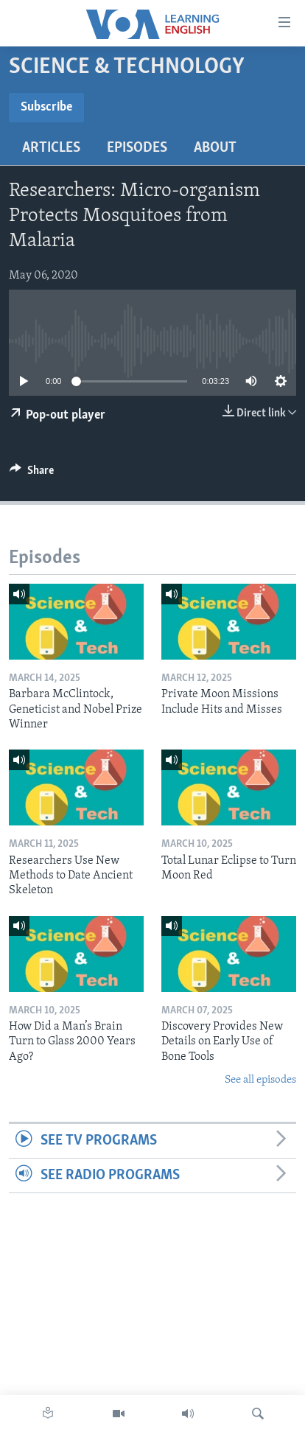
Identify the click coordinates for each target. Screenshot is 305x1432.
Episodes (137, 148)
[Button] (32, 474)
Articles (51, 148)
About (215, 148)
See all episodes (260, 1080)
